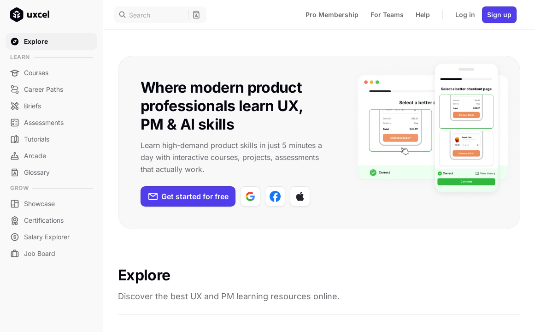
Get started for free (188, 196)
